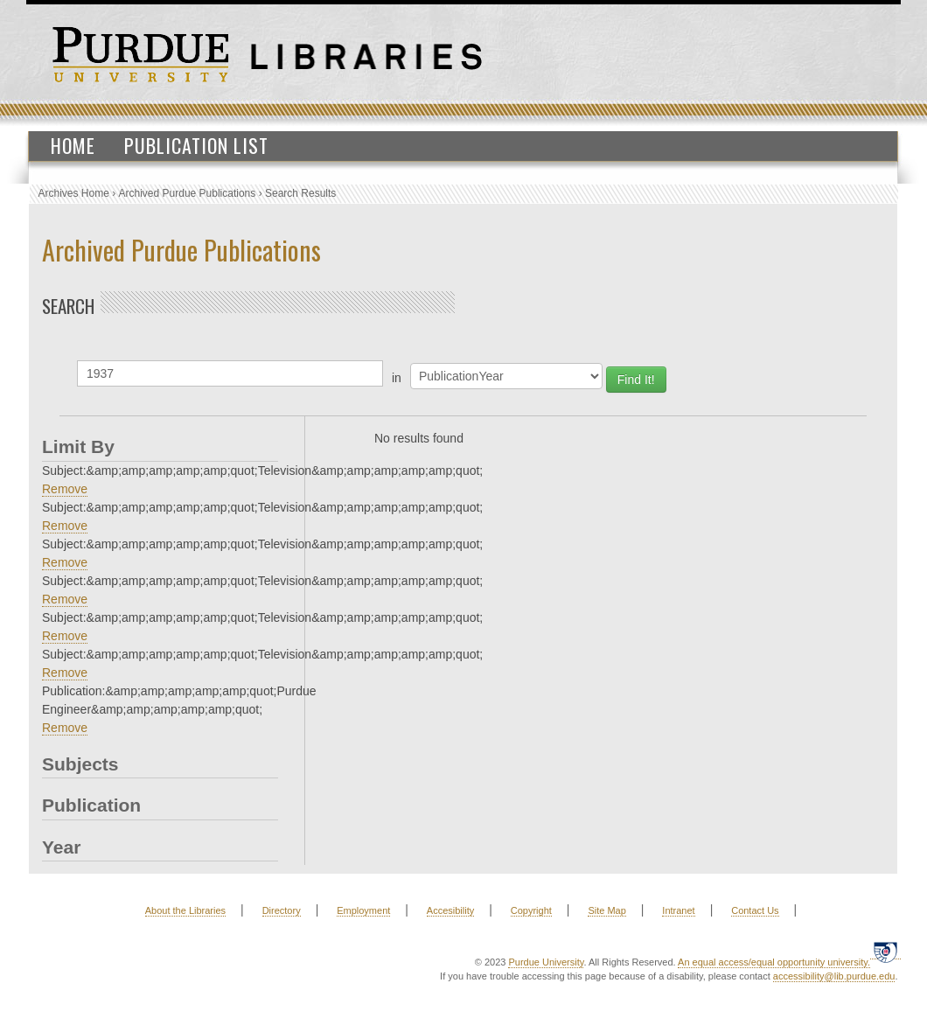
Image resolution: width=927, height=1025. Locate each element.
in (396, 378)
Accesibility (450, 910)
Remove (64, 489)
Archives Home (73, 193)
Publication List (196, 145)
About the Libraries (185, 910)
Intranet (678, 910)
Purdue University (545, 962)
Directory (281, 910)
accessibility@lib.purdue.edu (834, 976)
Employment (363, 910)
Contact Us (754, 910)
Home (73, 145)
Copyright (531, 910)
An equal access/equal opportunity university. (774, 962)
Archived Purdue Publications (187, 193)
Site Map (606, 910)
